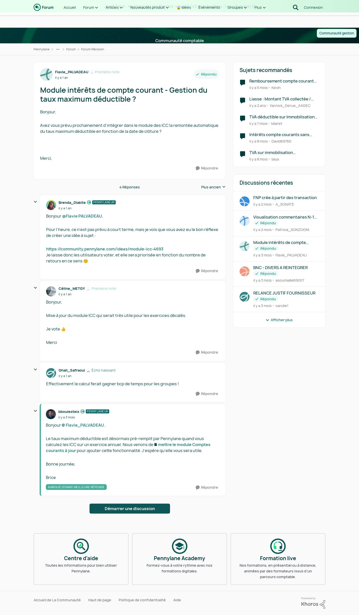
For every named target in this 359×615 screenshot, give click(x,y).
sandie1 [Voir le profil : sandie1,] (281, 305)
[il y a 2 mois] (262, 204)
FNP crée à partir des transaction (285, 197)
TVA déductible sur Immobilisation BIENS (282, 117)
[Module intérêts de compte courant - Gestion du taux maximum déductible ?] (65, 208)
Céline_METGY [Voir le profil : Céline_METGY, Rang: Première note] (72, 288)
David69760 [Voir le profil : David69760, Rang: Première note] (281, 141)
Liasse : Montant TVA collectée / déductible (280, 99)
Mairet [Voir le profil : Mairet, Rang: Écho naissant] (276, 123)
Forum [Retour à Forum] (71, 49)
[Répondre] (207, 168)
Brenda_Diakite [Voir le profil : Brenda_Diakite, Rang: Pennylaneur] (72, 202)
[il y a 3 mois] (262, 254)
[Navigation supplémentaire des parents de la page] (58, 49)
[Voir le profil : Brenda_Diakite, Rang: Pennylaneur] (51, 205)
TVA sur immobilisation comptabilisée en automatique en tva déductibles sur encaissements (283, 152)
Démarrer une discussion (130, 508)
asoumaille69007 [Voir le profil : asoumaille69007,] (289, 280)
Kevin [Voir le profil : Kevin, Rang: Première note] (276, 87)
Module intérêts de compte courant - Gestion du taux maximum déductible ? (279, 242)
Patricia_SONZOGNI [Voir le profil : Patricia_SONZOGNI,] (292, 229)
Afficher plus (279, 319)
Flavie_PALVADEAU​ (85, 425)
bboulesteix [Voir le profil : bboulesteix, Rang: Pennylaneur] (68, 411)
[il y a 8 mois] (258, 141)
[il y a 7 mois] (258, 123)
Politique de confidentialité (142, 600)
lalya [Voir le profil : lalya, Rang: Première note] (275, 159)
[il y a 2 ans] (257, 105)
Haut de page (99, 600)
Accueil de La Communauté (57, 600)
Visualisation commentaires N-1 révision (283, 217)
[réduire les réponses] (35, 202)
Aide (177, 600)
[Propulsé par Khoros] (313, 603)
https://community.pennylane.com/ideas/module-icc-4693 (105, 249)
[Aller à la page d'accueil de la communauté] (44, 20)
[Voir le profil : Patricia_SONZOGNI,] (245, 221)
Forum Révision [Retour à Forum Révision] (92, 49)
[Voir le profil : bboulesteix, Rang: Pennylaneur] (51, 414)
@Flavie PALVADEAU (82, 216)
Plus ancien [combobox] (213, 187)
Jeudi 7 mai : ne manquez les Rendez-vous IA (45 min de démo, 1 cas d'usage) (177, 6)
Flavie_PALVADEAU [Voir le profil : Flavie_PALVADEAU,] (291, 254)
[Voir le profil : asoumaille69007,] (245, 271)
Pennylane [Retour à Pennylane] (41, 49)
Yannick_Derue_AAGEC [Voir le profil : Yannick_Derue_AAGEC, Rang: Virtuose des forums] (290, 105)
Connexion (313, 19)
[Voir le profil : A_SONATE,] (245, 201)
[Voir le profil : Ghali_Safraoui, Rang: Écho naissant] (51, 373)
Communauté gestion (336, 33)
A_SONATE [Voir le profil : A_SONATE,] (284, 204)
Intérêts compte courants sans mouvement (279, 134)
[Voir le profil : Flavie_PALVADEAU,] (245, 246)
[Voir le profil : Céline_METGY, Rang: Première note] (51, 291)
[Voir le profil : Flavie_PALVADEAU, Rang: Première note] (46, 74)
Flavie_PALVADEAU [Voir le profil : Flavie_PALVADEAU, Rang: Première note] (72, 72)
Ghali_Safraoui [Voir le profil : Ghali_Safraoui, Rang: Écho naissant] (72, 370)
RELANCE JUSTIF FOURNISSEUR (284, 293)
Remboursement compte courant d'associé (281, 81)
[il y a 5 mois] (258, 87)
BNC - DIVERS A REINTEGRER (280, 267)
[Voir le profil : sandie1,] (245, 297)
